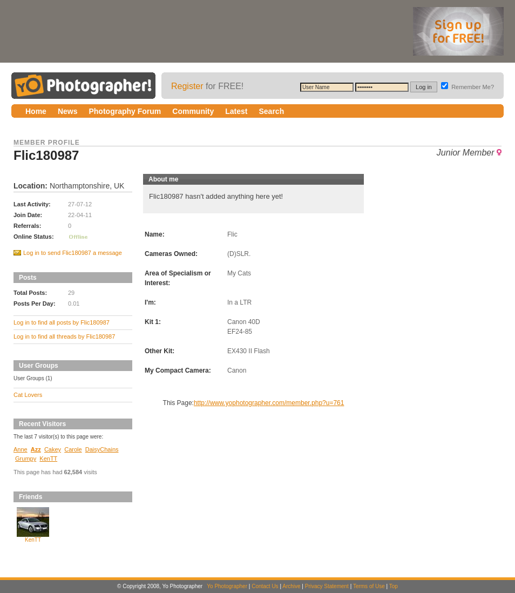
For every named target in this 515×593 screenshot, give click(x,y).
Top (393, 586)
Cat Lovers (27, 395)
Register (187, 86)
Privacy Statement (327, 586)
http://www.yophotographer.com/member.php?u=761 (269, 403)
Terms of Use (369, 586)
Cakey (52, 449)
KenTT (48, 458)
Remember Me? (467, 87)
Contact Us (265, 586)
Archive (291, 586)
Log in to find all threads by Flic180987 (64, 336)
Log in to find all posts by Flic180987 (61, 322)
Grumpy (25, 458)
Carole (73, 449)
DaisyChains (102, 449)
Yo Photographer (227, 586)
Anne (20, 449)
